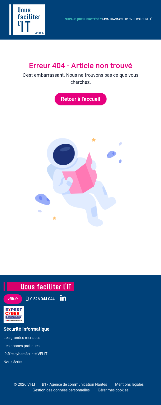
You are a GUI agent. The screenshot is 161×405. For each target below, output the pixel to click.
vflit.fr (13, 299)
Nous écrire (13, 362)
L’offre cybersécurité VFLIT (26, 354)
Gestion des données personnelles (61, 390)
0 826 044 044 (39, 299)
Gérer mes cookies (113, 390)
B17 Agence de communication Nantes (74, 384)
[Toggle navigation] (55, 20)
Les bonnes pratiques (21, 346)
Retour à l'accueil (80, 99)
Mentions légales (129, 384)
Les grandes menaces (22, 337)
